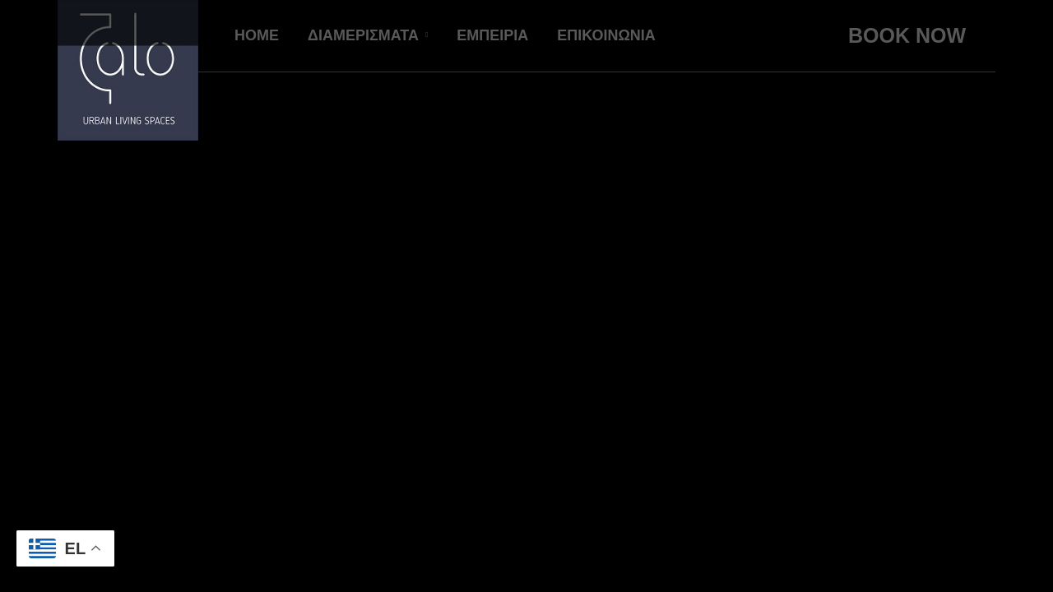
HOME (256, 35)
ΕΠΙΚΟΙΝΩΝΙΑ (606, 35)
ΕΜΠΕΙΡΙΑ (492, 35)
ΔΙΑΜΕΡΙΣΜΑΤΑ (363, 35)
